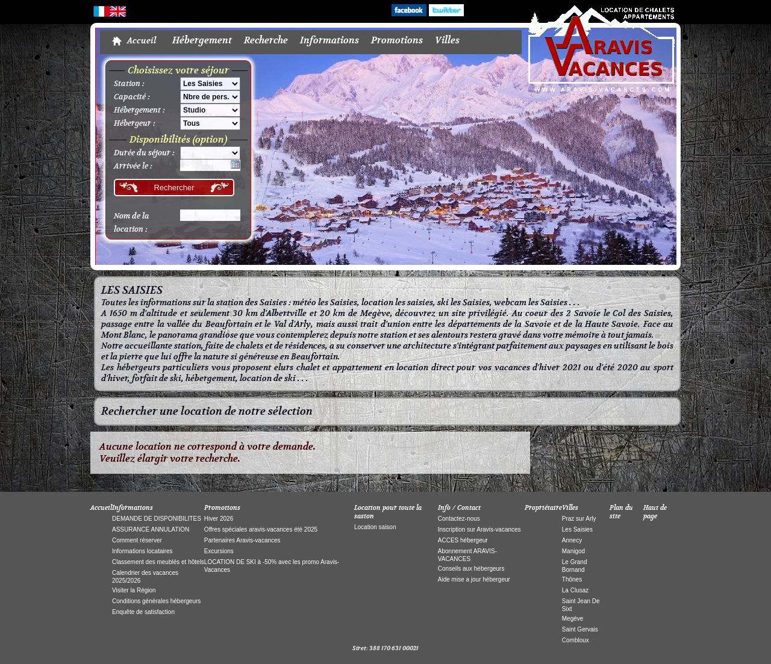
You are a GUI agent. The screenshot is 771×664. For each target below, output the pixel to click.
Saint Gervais (580, 629)
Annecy (572, 540)
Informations (329, 40)
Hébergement (202, 40)
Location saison (375, 527)
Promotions (397, 40)
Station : (129, 83)
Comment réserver (137, 540)
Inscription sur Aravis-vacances (479, 529)
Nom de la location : (131, 222)
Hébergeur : (134, 123)
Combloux (575, 640)
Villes (447, 40)
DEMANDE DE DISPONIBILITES (156, 518)
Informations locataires (142, 551)
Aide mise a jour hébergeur (474, 579)
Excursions (219, 551)
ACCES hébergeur (463, 540)
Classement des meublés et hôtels (158, 562)
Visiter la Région (134, 590)
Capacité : (132, 97)
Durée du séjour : (144, 153)
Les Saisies (577, 529)
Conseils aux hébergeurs (471, 568)
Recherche (266, 40)
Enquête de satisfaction (143, 612)
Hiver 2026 (218, 518)
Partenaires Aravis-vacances (242, 540)
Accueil (141, 41)
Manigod (573, 551)
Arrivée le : (133, 166)
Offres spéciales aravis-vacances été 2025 (260, 529)
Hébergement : (139, 110)
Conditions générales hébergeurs (156, 601)
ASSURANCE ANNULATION (150, 529)
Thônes (572, 579)
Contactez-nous (459, 518)
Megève (573, 618)
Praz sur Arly (579, 518)
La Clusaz (575, 590)
